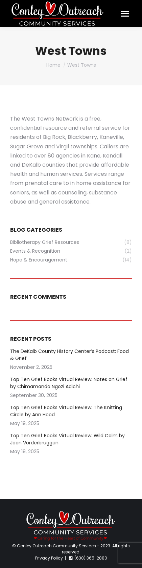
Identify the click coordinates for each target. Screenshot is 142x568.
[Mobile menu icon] (125, 13)
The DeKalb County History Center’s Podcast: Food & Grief (69, 355)
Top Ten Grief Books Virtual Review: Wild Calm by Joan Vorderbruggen (67, 439)
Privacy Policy (49, 558)
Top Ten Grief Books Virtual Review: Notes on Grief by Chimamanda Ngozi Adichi (68, 383)
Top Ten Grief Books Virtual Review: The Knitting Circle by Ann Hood (66, 411)
